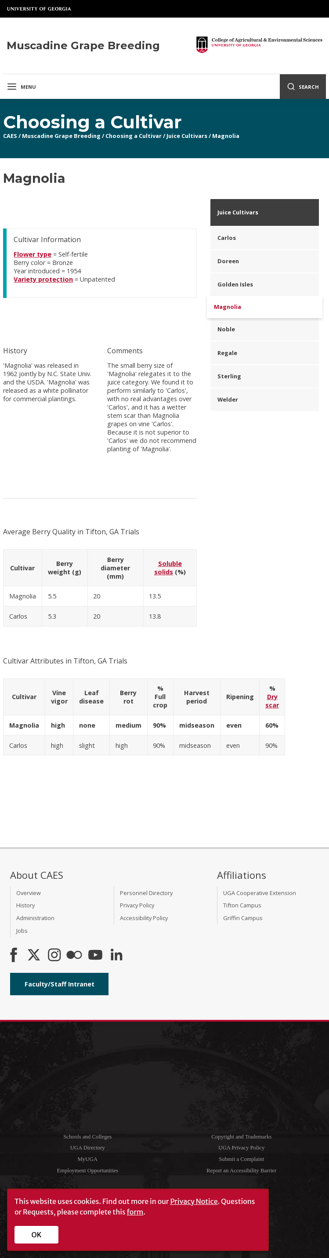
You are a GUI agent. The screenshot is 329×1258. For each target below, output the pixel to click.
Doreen (228, 261)
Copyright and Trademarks (241, 1137)
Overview (28, 893)
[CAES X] (34, 955)
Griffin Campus (243, 918)
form (135, 1211)
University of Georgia (39, 9)
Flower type (32, 254)
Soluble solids (168, 567)
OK (37, 1234)
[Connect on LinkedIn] (116, 955)
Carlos (226, 238)
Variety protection (43, 279)
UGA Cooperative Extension (259, 893)
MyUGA (87, 1159)
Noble (226, 329)
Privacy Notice (193, 1201)
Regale (227, 353)
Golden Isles (235, 284)
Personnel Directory (146, 893)
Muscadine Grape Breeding (61, 136)
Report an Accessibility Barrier (241, 1170)
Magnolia (225, 136)
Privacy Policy (137, 905)
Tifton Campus (242, 905)
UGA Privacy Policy (241, 1148)
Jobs (22, 931)
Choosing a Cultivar (133, 136)
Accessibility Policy (144, 918)
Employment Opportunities (87, 1170)
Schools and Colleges (87, 1137)
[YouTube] (95, 955)
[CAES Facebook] (13, 955)
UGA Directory (87, 1148)
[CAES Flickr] (74, 955)
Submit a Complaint (241, 1159)
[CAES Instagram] (54, 955)
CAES (10, 136)
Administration (35, 918)
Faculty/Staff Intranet (59, 984)
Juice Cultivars (186, 136)
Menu (21, 86)
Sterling (229, 376)
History (25, 905)
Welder (227, 399)
